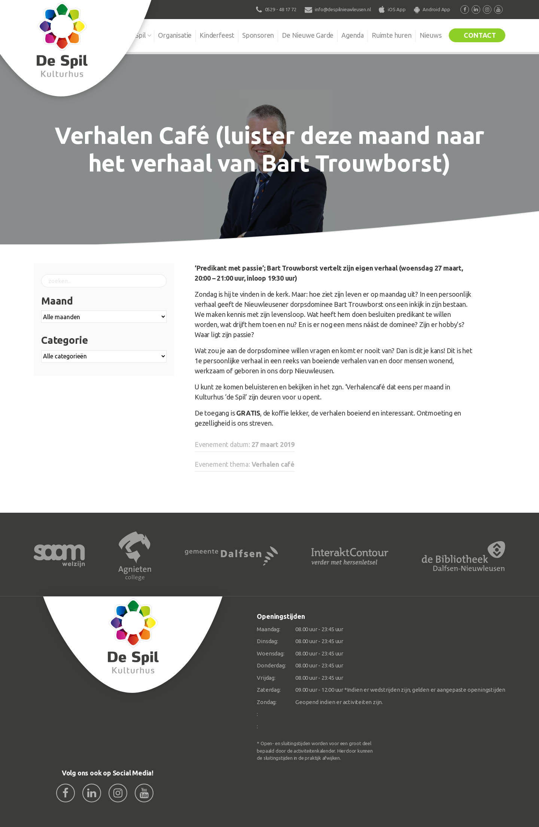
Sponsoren (258, 35)
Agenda (352, 35)
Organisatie (175, 35)
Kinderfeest (217, 35)
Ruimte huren (392, 35)
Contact (480, 35)
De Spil (135, 35)
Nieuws (431, 35)
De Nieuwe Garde (308, 35)
